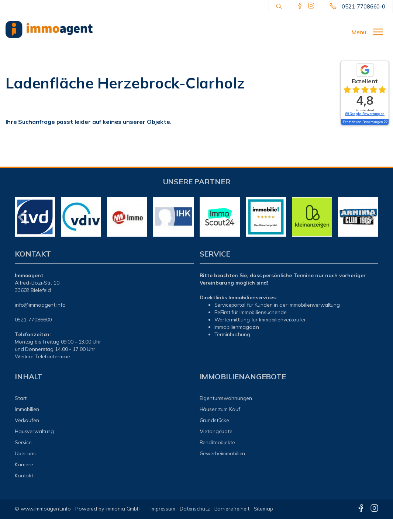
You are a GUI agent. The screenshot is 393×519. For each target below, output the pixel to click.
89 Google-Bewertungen (365, 114)
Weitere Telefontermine (42, 356)
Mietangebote (216, 431)
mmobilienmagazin (237, 327)
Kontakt (24, 475)
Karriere (24, 464)
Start (21, 398)
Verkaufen (27, 420)
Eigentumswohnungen (226, 398)
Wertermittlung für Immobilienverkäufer (260, 319)
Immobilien (27, 409)
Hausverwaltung (34, 431)
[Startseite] (49, 29)
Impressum (163, 508)
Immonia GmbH (123, 508)
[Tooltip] (385, 122)
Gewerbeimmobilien (222, 453)
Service (23, 442)
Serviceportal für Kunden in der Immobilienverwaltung (277, 305)
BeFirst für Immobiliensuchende (250, 312)
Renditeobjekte (217, 442)
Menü (358, 32)
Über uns (25, 453)
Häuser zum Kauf (220, 409)
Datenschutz (195, 508)
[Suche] (279, 6)
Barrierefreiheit (231, 508)
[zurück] (23, 217)
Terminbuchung (232, 334)
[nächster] (370, 217)
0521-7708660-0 (363, 6)
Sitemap (263, 508)
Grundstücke (215, 420)
